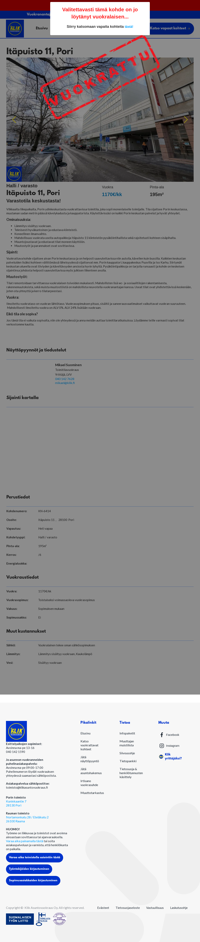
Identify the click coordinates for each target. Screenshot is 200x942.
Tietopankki (128, 761)
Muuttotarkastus (92, 793)
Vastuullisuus (155, 907)
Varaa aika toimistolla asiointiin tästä (34, 857)
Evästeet (103, 907)
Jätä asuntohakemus (91, 771)
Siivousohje (127, 753)
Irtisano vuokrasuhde (89, 783)
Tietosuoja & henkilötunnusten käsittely (131, 773)
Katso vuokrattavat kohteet (89, 745)
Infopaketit (127, 733)
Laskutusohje (179, 907)
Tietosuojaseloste (128, 907)
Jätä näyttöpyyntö (89, 759)
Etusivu (85, 733)
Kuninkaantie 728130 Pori (16, 803)
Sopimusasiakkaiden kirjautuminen (33, 880)
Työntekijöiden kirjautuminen (29, 869)
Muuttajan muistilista (127, 743)
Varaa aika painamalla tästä (25, 841)
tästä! (129, 26)
